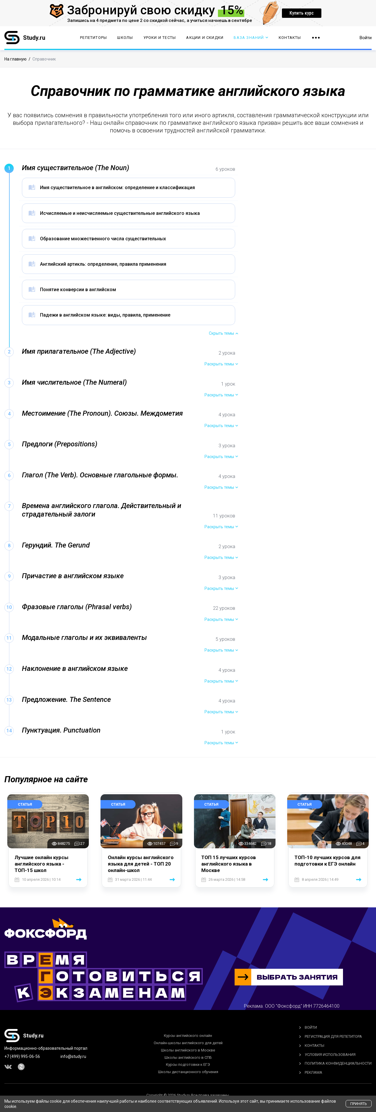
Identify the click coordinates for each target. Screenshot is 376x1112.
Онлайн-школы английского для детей (188, 1043)
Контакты (290, 38)
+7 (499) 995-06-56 (22, 1056)
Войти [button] (366, 38)
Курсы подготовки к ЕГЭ (188, 1064)
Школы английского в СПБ (188, 1057)
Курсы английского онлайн (188, 1035)
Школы (125, 38)
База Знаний (251, 38)
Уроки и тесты (159, 38)
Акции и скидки (204, 38)
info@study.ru (73, 1056)
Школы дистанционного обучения (188, 1072)
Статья (25, 804)
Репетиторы (93, 38)
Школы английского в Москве (188, 1050)
